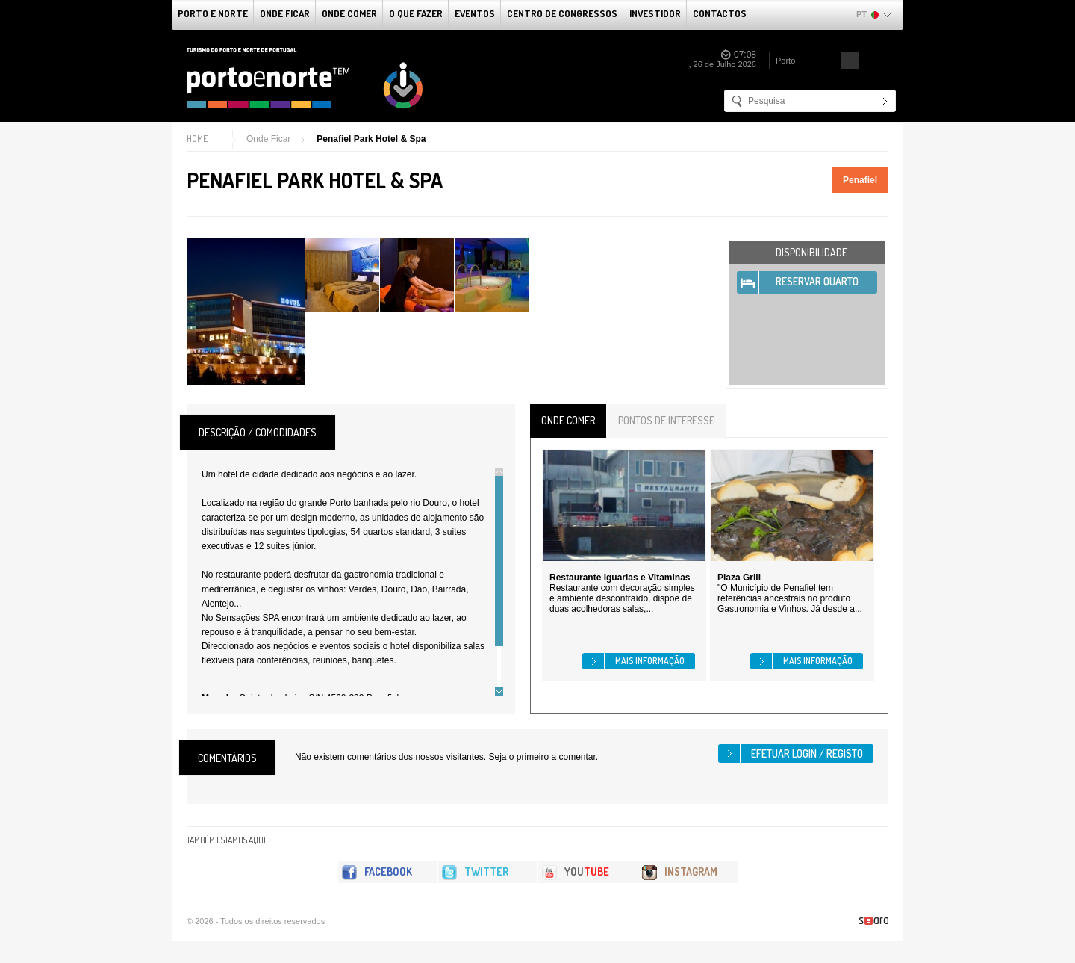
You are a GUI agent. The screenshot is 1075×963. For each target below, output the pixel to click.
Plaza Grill (739, 577)
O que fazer (416, 13)
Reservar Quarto (817, 281)
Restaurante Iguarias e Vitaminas (620, 577)
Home (197, 138)
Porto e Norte (213, 13)
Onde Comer (349, 13)
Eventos (475, 13)
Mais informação (650, 660)
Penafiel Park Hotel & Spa (371, 139)
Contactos (720, 13)
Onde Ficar (285, 13)
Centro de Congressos (562, 13)
